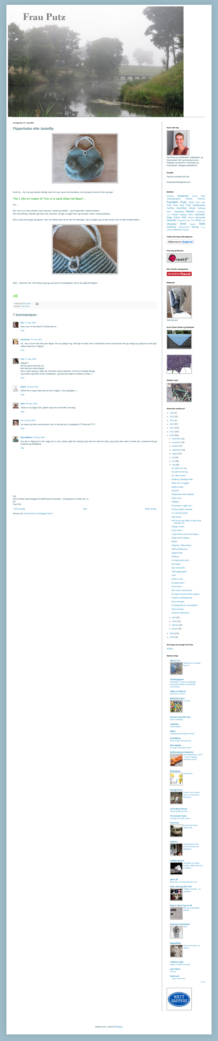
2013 (172, 424)
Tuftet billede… (176, 727)
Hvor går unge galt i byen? (181, 748)
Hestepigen (200, 212)
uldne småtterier (176, 719)
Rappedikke (175, 943)
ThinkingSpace (177, 679)
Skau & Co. (175, 660)
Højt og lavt (176, 517)
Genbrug (201, 208)
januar (175, 629)
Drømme (201, 199)
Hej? (185, 927)
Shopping (171, 224)
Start (85, 509)
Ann (22, 359)
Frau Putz (172, 205)
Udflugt (169, 230)
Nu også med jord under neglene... (186, 594)
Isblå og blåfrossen (180, 549)
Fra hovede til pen (178, 816)
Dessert (189, 199)
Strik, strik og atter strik (181, 886)
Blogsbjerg (175, 771)
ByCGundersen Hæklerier (181, 752)
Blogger (119, 1027)
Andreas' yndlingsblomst (182, 598)
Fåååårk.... (176, 502)
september (177, 450)
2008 (172, 637)
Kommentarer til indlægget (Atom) (38, 513)
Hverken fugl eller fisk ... (181, 717)
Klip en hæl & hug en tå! (181, 905)
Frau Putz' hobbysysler (192, 205)
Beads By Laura (177, 698)
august (175, 454)
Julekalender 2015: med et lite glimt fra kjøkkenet (191, 846)
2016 (172, 413)
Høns (190, 215)
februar (175, 625)
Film (198, 202)
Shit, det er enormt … (178, 694)
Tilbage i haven (178, 527)
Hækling (183, 215)
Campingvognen (174, 199)
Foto (203, 202)
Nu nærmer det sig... (180, 472)
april (174, 617)
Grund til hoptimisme (180, 613)
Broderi (195, 196)
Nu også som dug (179, 468)
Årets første (176, 586)
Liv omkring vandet (180, 513)
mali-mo (173, 842)
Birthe (23, 387)
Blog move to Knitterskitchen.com (183, 882)
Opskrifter (172, 220)
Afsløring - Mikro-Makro (182, 545)
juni (174, 461)
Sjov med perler (178, 568)
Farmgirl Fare (176, 790)
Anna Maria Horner (178, 809)
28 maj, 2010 (32, 387)
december (176, 439)
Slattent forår (177, 553)
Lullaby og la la (177, 861)
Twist (174, 575)
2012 (172, 428)
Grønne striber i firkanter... (183, 509)
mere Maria (175, 969)
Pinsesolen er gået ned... (182, 506)
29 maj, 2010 (39, 437)
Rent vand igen (178, 602)
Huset (175, 214)
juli (173, 457)
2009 (172, 633)
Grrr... (170, 211)
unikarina (174, 724)
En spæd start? (178, 583)
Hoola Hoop (177, 530)
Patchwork (182, 220)
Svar (23, 330)
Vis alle (203, 982)
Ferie (191, 202)
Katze (177, 217)
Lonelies (186, 701)
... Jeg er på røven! (177, 978)
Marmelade (200, 217)
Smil (23, 306)
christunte (25, 339)
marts (174, 621)
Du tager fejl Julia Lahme (180, 818)
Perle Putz (190, 220)
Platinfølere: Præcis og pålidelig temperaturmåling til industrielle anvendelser (183, 684)
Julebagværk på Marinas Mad (182, 734)
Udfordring (177, 230)
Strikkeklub (171, 227)
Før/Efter (170, 208)
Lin (22, 420)
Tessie (203, 227)
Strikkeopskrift (183, 227)
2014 (172, 420)
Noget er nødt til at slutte (180, 964)
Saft (203, 220)
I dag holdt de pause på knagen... (186, 534)
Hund (168, 215)
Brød (203, 196)
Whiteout (175, 556)
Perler (198, 220)
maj (174, 465)
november (176, 442)
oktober (175, 446)
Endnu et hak (177, 579)
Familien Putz (177, 202)
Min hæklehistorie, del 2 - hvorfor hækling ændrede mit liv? (193, 757)
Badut (173, 731)
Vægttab (185, 230)
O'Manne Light (176, 962)
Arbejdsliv (170, 196)
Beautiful (175, 491)
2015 (172, 417)
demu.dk (174, 879)
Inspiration (200, 214)
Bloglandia (183, 196)
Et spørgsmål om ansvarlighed (184, 605)
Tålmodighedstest (179, 572)
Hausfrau (179, 211)
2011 (172, 432)
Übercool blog (177, 609)
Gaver (192, 208)
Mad (184, 217)
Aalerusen (174, 976)
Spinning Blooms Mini (179, 811)
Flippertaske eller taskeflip (183, 494)
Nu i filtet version (179, 475)
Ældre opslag (150, 509)
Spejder (193, 224)
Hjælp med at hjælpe (180, 538)
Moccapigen (175, 745)
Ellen (23, 404)
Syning (194, 227)
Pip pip (173, 971)
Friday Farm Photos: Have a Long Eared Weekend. (191, 794)
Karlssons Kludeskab (180, 924)
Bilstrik (174, 541)
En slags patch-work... (181, 560)
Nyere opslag (19, 509)
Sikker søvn (177, 498)
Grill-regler (176, 564)
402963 (170, 649)
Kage (169, 217)
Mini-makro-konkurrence (182, 590)
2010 (172, 435)
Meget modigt (177, 487)
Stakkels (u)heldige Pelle (182, 479)
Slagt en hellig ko (178, 691)
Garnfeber (181, 208)
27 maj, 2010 (30, 323)
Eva (22, 323)
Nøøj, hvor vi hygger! (180, 483)
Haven (189, 211)
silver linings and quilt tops (180, 741)
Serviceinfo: (188, 773)
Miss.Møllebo (27, 437)
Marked (191, 217)
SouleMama (175, 738)
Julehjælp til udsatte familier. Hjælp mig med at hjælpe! (192, 865)
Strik (27, 306)
